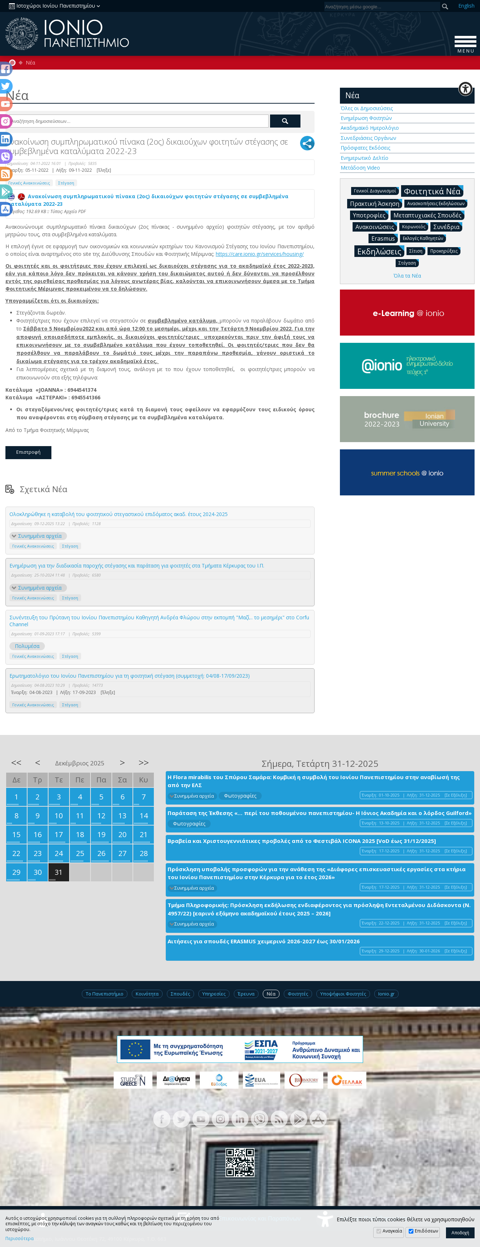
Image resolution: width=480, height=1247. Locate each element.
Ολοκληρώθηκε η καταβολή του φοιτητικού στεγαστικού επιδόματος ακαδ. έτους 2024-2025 (118, 514)
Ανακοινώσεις (376, 226)
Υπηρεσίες (214, 993)
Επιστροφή (28, 452)
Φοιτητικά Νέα (433, 190)
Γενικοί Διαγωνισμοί (376, 190)
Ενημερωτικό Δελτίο (364, 157)
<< (16, 762)
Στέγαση (66, 183)
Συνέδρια (447, 226)
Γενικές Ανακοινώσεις (29, 183)
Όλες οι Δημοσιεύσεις (367, 108)
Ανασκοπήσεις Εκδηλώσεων (437, 203)
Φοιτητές (298, 993)
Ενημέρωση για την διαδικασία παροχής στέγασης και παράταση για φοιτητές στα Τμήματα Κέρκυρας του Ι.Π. (136, 565)
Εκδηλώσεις (380, 251)
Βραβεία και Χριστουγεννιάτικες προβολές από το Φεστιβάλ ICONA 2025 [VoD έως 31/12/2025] (302, 840)
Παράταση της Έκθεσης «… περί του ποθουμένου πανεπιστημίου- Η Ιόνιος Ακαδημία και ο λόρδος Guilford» (320, 812)
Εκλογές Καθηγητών (424, 237)
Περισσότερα (19, 1239)
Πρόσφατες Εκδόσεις (365, 147)
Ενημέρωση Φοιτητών (366, 118)
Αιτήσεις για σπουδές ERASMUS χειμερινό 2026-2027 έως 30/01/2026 (264, 941)
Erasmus (384, 238)
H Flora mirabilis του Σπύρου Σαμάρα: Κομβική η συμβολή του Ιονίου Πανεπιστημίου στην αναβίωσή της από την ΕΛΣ (314, 781)
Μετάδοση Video (360, 167)
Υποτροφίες (370, 215)
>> (144, 762)
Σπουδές (180, 993)
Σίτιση (417, 250)
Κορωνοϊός (415, 226)
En (466, 5)
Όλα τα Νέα (407, 275)
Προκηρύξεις (445, 250)
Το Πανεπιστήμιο (104, 993)
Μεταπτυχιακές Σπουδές (428, 215)
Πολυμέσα (27, 646)
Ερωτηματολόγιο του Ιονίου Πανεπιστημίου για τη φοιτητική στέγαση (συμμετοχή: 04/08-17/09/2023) (129, 675)
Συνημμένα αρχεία (40, 535)
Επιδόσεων (426, 1231)
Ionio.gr (386, 993)
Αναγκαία (392, 1231)
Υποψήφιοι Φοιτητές (343, 993)
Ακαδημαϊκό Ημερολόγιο (370, 127)
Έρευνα (246, 993)
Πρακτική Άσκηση (376, 203)
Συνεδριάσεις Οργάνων (368, 137)
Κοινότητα (147, 993)
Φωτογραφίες (240, 795)
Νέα (30, 62)
